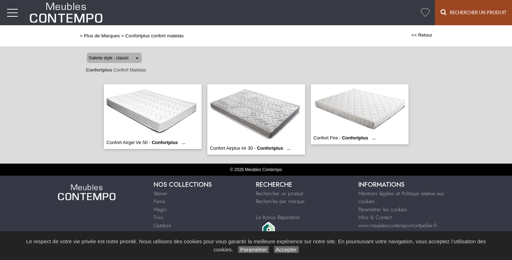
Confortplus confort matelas (154, 35)
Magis (160, 209)
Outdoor (162, 225)
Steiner (160, 193)
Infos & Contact (375, 217)
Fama (159, 201)
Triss (159, 217)
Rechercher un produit (279, 193)
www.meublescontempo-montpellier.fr (397, 225)
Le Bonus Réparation (278, 217)
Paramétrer (253, 249)
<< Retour (421, 35)
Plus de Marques (102, 35)
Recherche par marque (280, 201)
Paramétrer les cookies (382, 209)
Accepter (286, 249)
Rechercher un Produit (473, 12)
